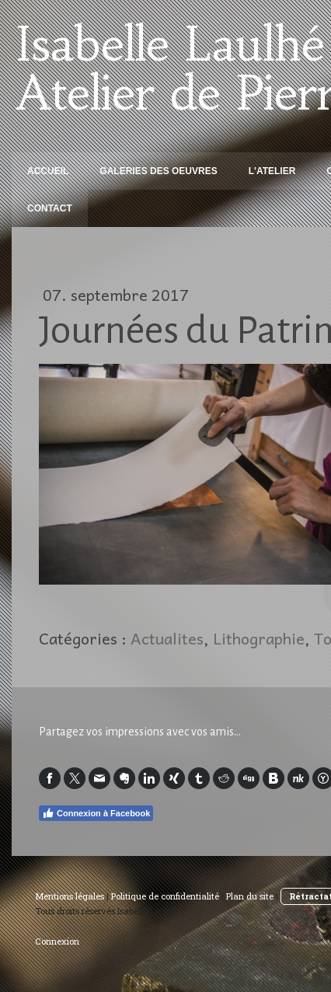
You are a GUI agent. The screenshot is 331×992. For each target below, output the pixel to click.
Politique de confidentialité (165, 896)
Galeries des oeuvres (158, 171)
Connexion (57, 941)
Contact (49, 208)
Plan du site (250, 896)
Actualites (167, 638)
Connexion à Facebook (96, 813)
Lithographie (259, 638)
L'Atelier (272, 171)
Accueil (47, 171)
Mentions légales (69, 896)
